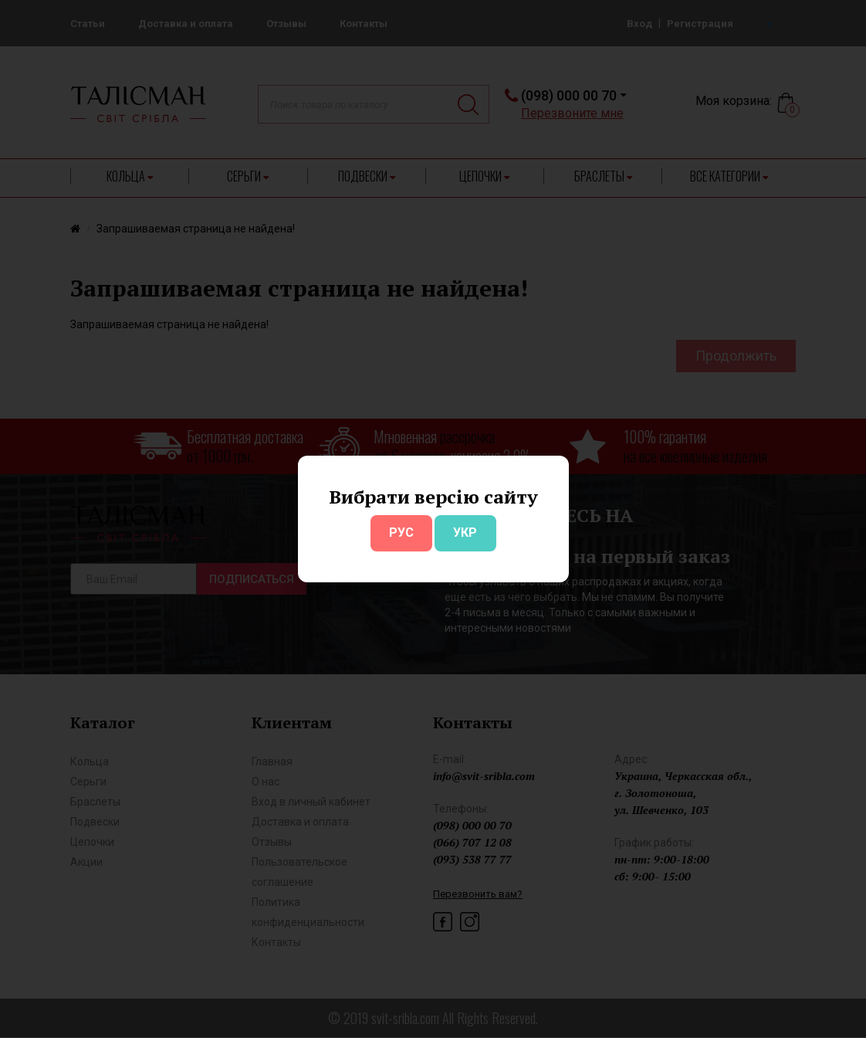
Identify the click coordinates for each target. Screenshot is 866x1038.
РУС (401, 532)
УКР (465, 532)
